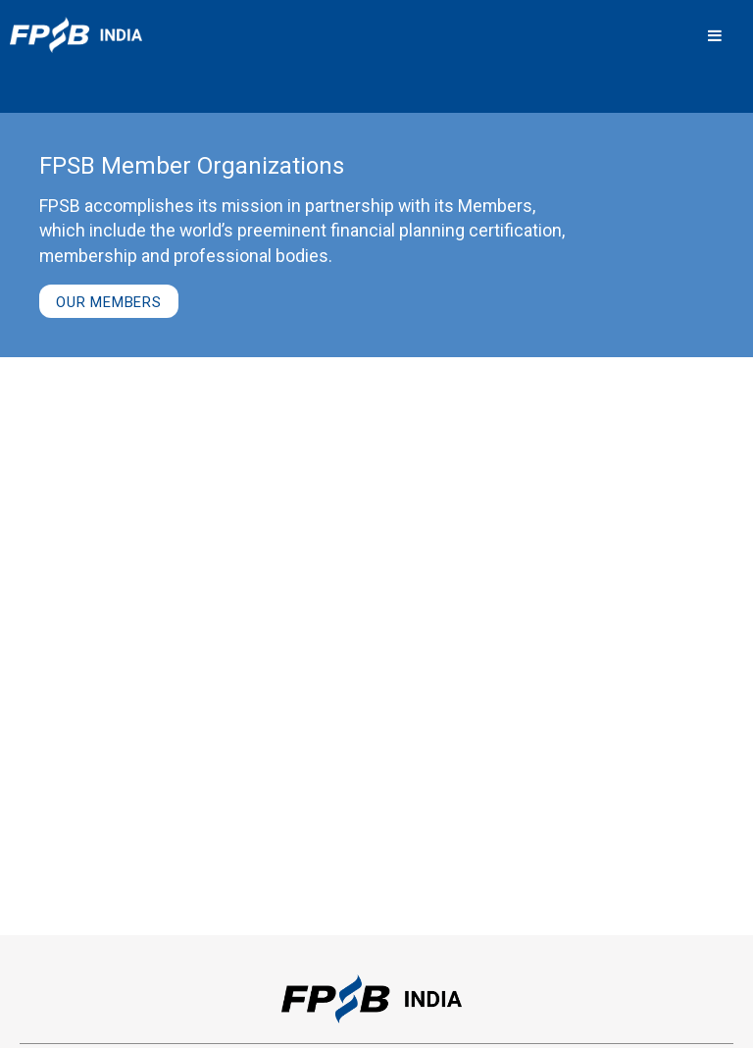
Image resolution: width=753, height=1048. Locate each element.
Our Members (109, 302)
